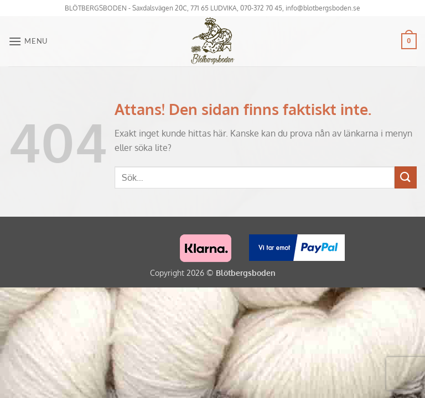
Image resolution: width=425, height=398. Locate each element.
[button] (28, 41)
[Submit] (406, 177)
